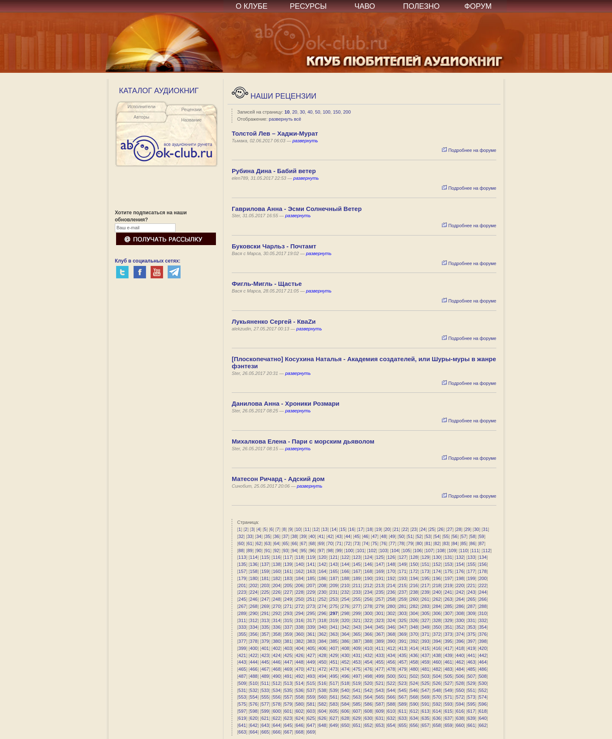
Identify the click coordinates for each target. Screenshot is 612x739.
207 (311, 585)
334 (254, 627)
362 (322, 634)
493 (311, 676)
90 (258, 550)
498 (368, 676)
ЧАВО (364, 6)
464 (482, 662)
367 (379, 634)
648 (322, 725)
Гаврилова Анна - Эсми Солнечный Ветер (297, 208)
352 (459, 627)
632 (391, 718)
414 (414, 648)
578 (276, 704)
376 (482, 634)
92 (276, 550)
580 (299, 704)
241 (448, 592)
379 (265, 641)
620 (254, 718)
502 (414, 676)
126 (391, 557)
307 (448, 613)
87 (481, 543)
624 (299, 718)
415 (425, 648)
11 (307, 529)
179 (242, 578)
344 (368, 627)
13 (324, 529)
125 (379, 557)
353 (471, 627)
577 (265, 704)
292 (276, 613)
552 (482, 690)
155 (471, 564)
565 (379, 696)
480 (414, 669)
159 (265, 571)
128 (414, 557)
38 (294, 536)
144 (345, 564)
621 (265, 718)
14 (333, 529)
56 (454, 536)
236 (391, 592)
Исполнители (141, 106)
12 (316, 529)
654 (391, 725)
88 (240, 550)
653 (379, 725)
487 (242, 676)
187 (333, 578)
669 (311, 731)
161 (288, 571)
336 (276, 627)
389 (379, 641)
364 (345, 634)
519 (356, 683)
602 (299, 711)
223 (242, 592)
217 (425, 585)
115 (265, 557)
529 (471, 683)
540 (345, 690)
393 (425, 641)
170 (391, 571)
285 (448, 606)
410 (368, 648)
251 (311, 599)
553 (242, 696)
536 (299, 690)
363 (333, 634)
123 (356, 557)
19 (378, 529)
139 (288, 564)
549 (448, 690)
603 (311, 711)
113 (242, 557)
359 (288, 634)
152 (437, 564)
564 (368, 696)
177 (471, 571)
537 (311, 690)
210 (345, 585)
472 (322, 669)
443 (242, 662)
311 (242, 620)
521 (379, 683)
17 (360, 529)
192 (391, 578)
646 (299, 725)
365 (356, 634)
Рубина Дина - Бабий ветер (274, 170)
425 (288, 655)
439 (448, 655)
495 (333, 676)
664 (254, 731)
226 (276, 592)
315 (288, 620)
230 (322, 592)
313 (265, 620)
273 (311, 606)
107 (429, 550)
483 (448, 669)
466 (254, 669)
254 (345, 599)
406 (322, 648)
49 (392, 536)
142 (322, 564)
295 (311, 613)
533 (265, 690)
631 (379, 718)
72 (347, 543)
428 (322, 655)
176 (459, 571)
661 (471, 725)
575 (242, 704)
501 (402, 676)
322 (368, 620)
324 (391, 620)
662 (482, 725)
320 (345, 620)
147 (379, 564)
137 (265, 564)
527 (448, 683)
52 (419, 536)
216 (414, 585)
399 (242, 648)
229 (311, 592)
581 (311, 704)
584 (345, 704)
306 (437, 613)
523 (402, 683)
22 (405, 529)
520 (368, 683)
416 (437, 648)
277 (356, 606)
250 (299, 599)
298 (345, 613)
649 (333, 725)
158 (254, 571)
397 (471, 641)
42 (329, 536)
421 (242, 655)
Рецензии (191, 109)
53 (428, 536)
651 (356, 725)
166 (345, 571)
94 (294, 550)
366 (368, 634)
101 (360, 550)
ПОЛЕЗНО (421, 6)
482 (437, 669)
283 (425, 606)
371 (425, 634)
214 (391, 585)
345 (379, 627)
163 (311, 571)
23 (413, 529)
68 (312, 543)
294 (299, 613)
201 (242, 585)
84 (454, 543)
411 (379, 648)
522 (391, 683)
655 (402, 725)
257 (379, 599)
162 (299, 571)
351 (448, 627)
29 (467, 529)
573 (471, 696)
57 (463, 536)
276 (345, 606)
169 (379, 571)
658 (437, 725)
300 (368, 613)
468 (276, 669)
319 (333, 620)
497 (356, 676)
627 (333, 718)
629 (356, 718)
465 (242, 669)
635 (425, 718)
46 (365, 536)
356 (254, 634)
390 (391, 641)
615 (448, 711)
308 (459, 613)
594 (459, 704)
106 (417, 550)
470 (299, 669)
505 (448, 676)
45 (356, 536)
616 (459, 711)
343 (356, 627)
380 (276, 641)
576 (254, 704)
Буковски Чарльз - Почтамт (274, 246)
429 (333, 655)
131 (448, 557)
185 (311, 578)
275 (333, 606)
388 (368, 641)
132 (459, 557)
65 (285, 543)
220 (459, 585)
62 (258, 543)
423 (265, 655)
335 (265, 627)
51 (410, 536)
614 (437, 711)
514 (299, 683)
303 (402, 613)
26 (440, 529)
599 (265, 711)
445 (265, 662)
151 (425, 564)
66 (294, 543)
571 (448, 696)
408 (345, 648)
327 (425, 620)
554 (254, 696)
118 (299, 557)
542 (368, 690)
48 (383, 536)
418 (459, 648)
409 (356, 648)
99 (339, 550)
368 (391, 634)
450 (322, 662)
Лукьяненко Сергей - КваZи (274, 321)
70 (329, 543)
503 (425, 676)
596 (482, 704)
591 (425, 704)
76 (383, 543)
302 (391, 613)
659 (448, 725)
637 (448, 718)
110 (463, 550)
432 (368, 655)
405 (311, 648)
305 (425, 613)
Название (191, 119)
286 (459, 606)
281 (402, 606)
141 (311, 564)
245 (242, 599)
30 (302, 111)
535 (288, 690)
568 (414, 696)
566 (391, 696)
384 (322, 641)
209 (333, 585)
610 (391, 711)
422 (254, 655)
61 (249, 543)
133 (471, 557)
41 (321, 536)
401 (265, 648)
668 (299, 731)
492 (299, 676)
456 (391, 662)
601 (288, 711)
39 (303, 536)
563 (356, 696)
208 (322, 585)
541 (356, 690)
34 (258, 536)
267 (242, 606)
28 (458, 529)
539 (333, 690)
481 (425, 669)
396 (459, 641)
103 (383, 550)
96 (312, 550)
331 (471, 620)
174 (437, 571)
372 (437, 634)
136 (254, 564)
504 (437, 676)
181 (265, 578)
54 (436, 536)
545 (402, 690)
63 (267, 543)
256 (368, 599)
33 (249, 536)
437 (425, 655)
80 (419, 543)
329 (448, 620)
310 (482, 613)
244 (482, 592)
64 (276, 543)
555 (265, 696)
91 (267, 550)
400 (254, 648)
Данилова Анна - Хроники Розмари (285, 403)
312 (254, 620)
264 (459, 599)
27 (449, 529)
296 (322, 613)
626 (322, 718)
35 (267, 536)
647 (311, 725)
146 (368, 564)
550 (459, 690)
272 (299, 606)
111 (475, 550)
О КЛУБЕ (252, 6)
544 (391, 690)
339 (311, 627)
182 (276, 578)
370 (414, 634)
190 (368, 578)
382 (299, 641)
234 (368, 592)
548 (437, 690)
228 (299, 592)
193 (402, 578)
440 (459, 655)
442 (482, 655)
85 (463, 543)
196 (437, 578)
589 (402, 704)
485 (471, 669)
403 (288, 648)
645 (288, 725)
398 (482, 641)
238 (414, 592)
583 (333, 704)
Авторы (141, 116)
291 (265, 613)
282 (414, 606)
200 (347, 111)
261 (425, 599)
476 (368, 669)
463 (471, 662)
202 (254, 585)
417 (448, 648)
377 (242, 641)
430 (345, 655)
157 (242, 571)
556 (276, 696)
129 (425, 557)
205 (288, 585)
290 (254, 613)
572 (459, 696)
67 (303, 543)
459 (425, 662)
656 (414, 725)
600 (276, 711)
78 (401, 543)
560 (322, 696)
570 (437, 696)
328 (437, 620)
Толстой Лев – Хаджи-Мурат (275, 133)
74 (365, 543)
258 (391, 599)
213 (379, 585)
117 (288, 557)
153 (448, 564)
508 (482, 676)
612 (414, 711)
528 (459, 683)
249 (288, 599)
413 (402, 648)
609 (379, 711)
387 (356, 641)
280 (391, 606)
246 (254, 599)
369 (402, 634)
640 (482, 718)
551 (471, 690)
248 (276, 599)
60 (240, 543)
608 (368, 711)
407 (333, 648)
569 (425, 696)
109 (452, 550)
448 (299, 662)
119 (311, 557)
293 (288, 613)
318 (322, 620)
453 (356, 662)
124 (368, 557)
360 (299, 634)
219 (448, 585)
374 (459, 634)
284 (437, 606)
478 (391, 669)
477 (379, 669)
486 (482, 669)
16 (351, 529)
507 (471, 676)
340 (322, 627)
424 (276, 655)
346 (391, 627)
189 (356, 578)
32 (240, 536)
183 (288, 578)
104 (395, 550)
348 (414, 627)
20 (294, 111)
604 (322, 711)
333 (242, 627)
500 (391, 676)
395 (448, 641)
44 (347, 536)
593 (448, 704)
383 (311, 641)
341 (333, 627)
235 (379, 592)
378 (254, 641)
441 (471, 655)
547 (425, 690)
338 (299, 627)
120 (322, 557)
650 (345, 725)
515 (311, 683)
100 (326, 111)
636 (437, 718)
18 (369, 529)
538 (322, 690)
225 (265, 592)
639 (471, 718)
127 (402, 557)
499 (379, 676)
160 (276, 571)
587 (379, 704)
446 (276, 662)
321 (356, 620)
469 (288, 669)
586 (368, 704)
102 (372, 550)
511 (265, 683)
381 (288, 641)
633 (402, 718)
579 (288, 704)
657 (425, 725)
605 (333, 711)
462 (459, 662)
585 (356, 704)
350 (437, 627)
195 (425, 578)
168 (368, 571)
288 (482, 606)
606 (345, 711)
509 (242, 683)
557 (288, 696)
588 (391, 704)
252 (322, 599)
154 (459, 564)
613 (425, 711)
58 (472, 536)
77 (392, 543)
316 (299, 620)
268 (254, 606)
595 (471, 704)
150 (336, 111)
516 (322, 683)
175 (448, 571)
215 (402, 585)
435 (402, 655)
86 (472, 543)
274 (322, 606)
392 (414, 641)
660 (459, 725)
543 (379, 690)
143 (333, 564)
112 (487, 550)
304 (414, 613)
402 (276, 648)
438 (437, 655)
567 (402, 696)
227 (288, 592)
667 (288, 731)
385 (333, 641)
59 (481, 536)
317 (311, 620)
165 (333, 571)
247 (265, 599)
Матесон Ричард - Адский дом (278, 478)
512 (276, 683)
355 (242, 634)
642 (254, 725)
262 (437, 599)
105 (406, 550)
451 (333, 662)
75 (374, 543)
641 (242, 725)
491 (288, 676)
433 (379, 655)
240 (437, 592)
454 (368, 662)
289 (242, 613)
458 (414, 662)
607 (356, 711)
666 (276, 731)
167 (356, 571)
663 (242, 731)
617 (471, 711)
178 (482, 571)
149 (402, 564)
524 (414, 683)
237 (402, 592)
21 (396, 529)
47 (374, 536)
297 (333, 613)
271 (288, 606)
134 (482, 557)
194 (414, 578)
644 (276, 725)
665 (265, 731)
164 (322, 571)
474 (345, 669)
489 (265, 676)
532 (254, 690)
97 (321, 550)
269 (265, 606)
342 (345, 627)
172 (414, 571)
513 (288, 683)
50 (317, 111)
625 (311, 718)
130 (437, 557)
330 (459, 620)
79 (410, 543)
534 (276, 690)
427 (311, 655)
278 (368, 606)
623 (288, 718)
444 (254, 662)
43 (339, 536)
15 (342, 529)
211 (356, 585)
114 (254, 557)
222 (482, 585)
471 (311, 669)
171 (402, 571)
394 (437, 641)
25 (431, 529)
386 (345, 641)
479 (402, 669)
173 (425, 571)
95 (303, 550)
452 (345, 662)
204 (276, 585)
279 (379, 606)
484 (459, 669)
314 (276, 620)
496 (345, 676)
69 (321, 543)
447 (288, 662)
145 (356, 564)
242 (459, 592)
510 (254, 683)
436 (414, 655)
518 (345, 683)
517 (333, 683)
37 (285, 536)
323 (379, 620)
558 (299, 696)
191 (379, 578)
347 (402, 627)
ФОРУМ (478, 6)
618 (482, 711)
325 (402, 620)
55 (446, 536)
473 (333, 669)
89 (249, 550)
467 (265, 669)
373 (448, 634)
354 (482, 627)
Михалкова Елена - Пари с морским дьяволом (303, 441)
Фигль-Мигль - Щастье (267, 283)
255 (356, 599)
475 (356, 669)
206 (299, 585)
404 (299, 648)
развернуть (305, 140)
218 (437, 585)
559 (311, 696)
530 (482, 683)
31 (485, 529)
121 (333, 557)
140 (299, 564)
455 (379, 662)
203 (265, 585)
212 (368, 585)
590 (414, 704)
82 (436, 543)
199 (471, 578)
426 (299, 655)
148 (391, 564)
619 (242, 718)
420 (482, 648)
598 (254, 711)
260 (414, 599)
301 (379, 613)
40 (309, 111)
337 (288, 627)
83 (446, 543)
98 (329, 550)
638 (459, 718)
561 (333, 696)
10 (287, 111)
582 (322, 704)
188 (345, 578)
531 (242, 690)
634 (414, 718)
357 (265, 634)
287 (471, 606)
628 (345, 718)
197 (448, 578)
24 (423, 529)
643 (265, 725)
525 (425, 683)
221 (471, 585)
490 (276, 676)
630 (368, 718)
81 (428, 543)
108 (440, 550)
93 (285, 550)
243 (471, 592)
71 (339, 543)
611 (402, 711)
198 (459, 578)
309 (471, 613)
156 (482, 564)
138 (276, 564)
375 (471, 634)
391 (402, 641)
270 (276, 606)
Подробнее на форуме (469, 150)
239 (425, 592)
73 (356, 543)
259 (402, 599)
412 (391, 648)
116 (276, 557)
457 (402, 662)
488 (254, 676)
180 (254, 578)
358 (276, 634)
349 (425, 627)
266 (482, 599)
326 (414, 620)
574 (482, 696)
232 (345, 592)
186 (322, 578)
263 (448, 599)
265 (471, 599)
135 (242, 564)
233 (356, 592)
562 (345, 696)
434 (391, 655)
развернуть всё (285, 119)
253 (333, 599)
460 (437, 662)
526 (437, 683)
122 (345, 557)
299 (356, 613)
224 (254, 592)
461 (448, 662)
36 (276, 536)
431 (356, 655)
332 (482, 620)
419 (471, 648)
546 (414, 690)
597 (242, 711)
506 (459, 676)
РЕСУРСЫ (308, 6)
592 (437, 704)
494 (322, 676)
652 (368, 725)
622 (276, 718)
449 (311, 662)
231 (333, 592)
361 (311, 634)
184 (299, 578)
